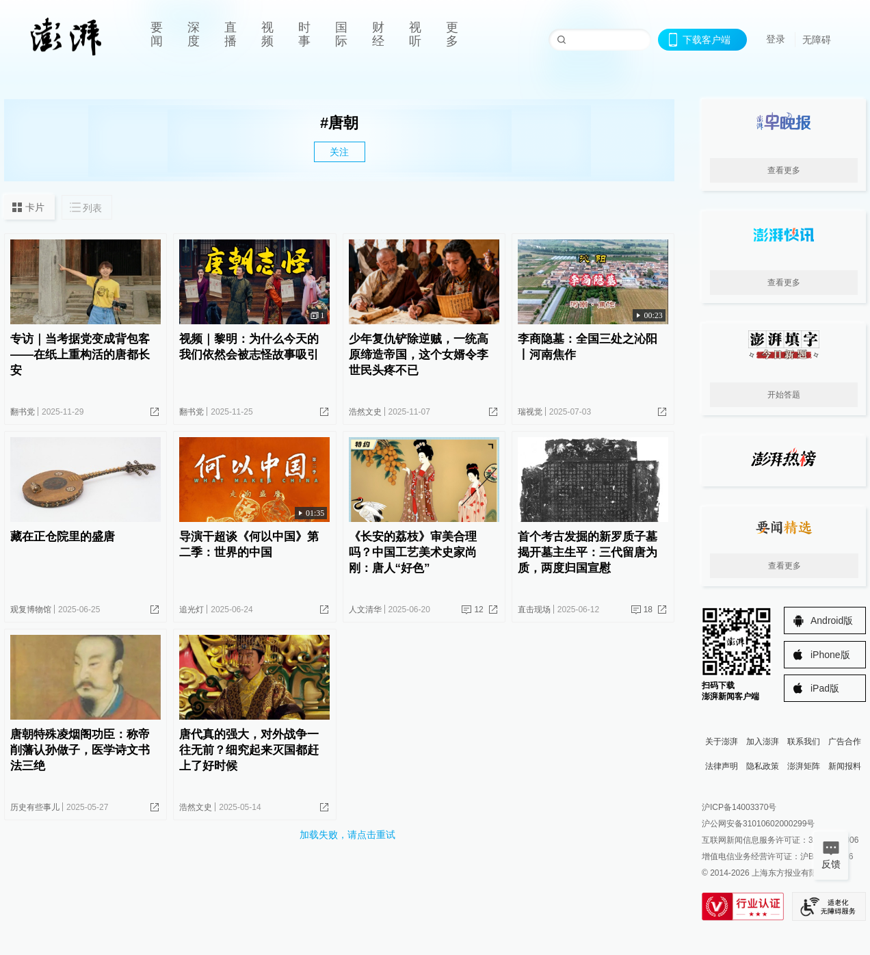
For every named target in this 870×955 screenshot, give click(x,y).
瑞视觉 (530, 412)
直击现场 (534, 609)
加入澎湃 (762, 741)
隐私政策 (762, 766)
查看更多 (783, 170)
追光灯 (191, 609)
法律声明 (721, 766)
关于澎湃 (721, 741)
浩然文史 (365, 412)
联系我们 (803, 741)
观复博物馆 (30, 609)
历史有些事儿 (35, 807)
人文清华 (365, 609)
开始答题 (783, 395)
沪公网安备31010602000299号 (758, 823)
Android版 (831, 620)
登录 (775, 39)
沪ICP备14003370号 (739, 807)
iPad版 (824, 688)
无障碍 (816, 39)
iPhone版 (830, 654)
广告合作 (844, 741)
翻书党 (22, 412)
